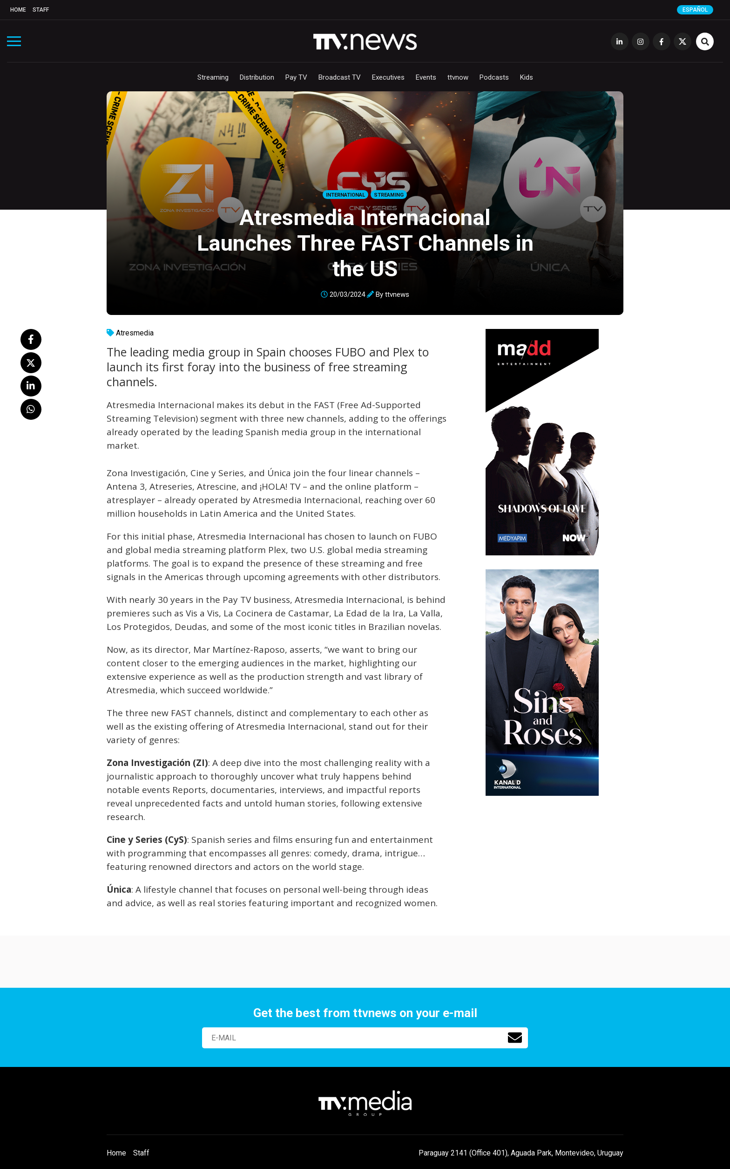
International (345, 195)
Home (18, 10)
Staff (41, 10)
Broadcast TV (339, 77)
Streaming (213, 77)
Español (695, 10)
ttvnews (397, 294)
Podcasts (494, 77)
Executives (388, 77)
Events (426, 77)
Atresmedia (135, 332)
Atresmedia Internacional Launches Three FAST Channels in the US (365, 243)
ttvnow (457, 77)
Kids (526, 77)
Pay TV (296, 77)
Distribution (257, 77)
